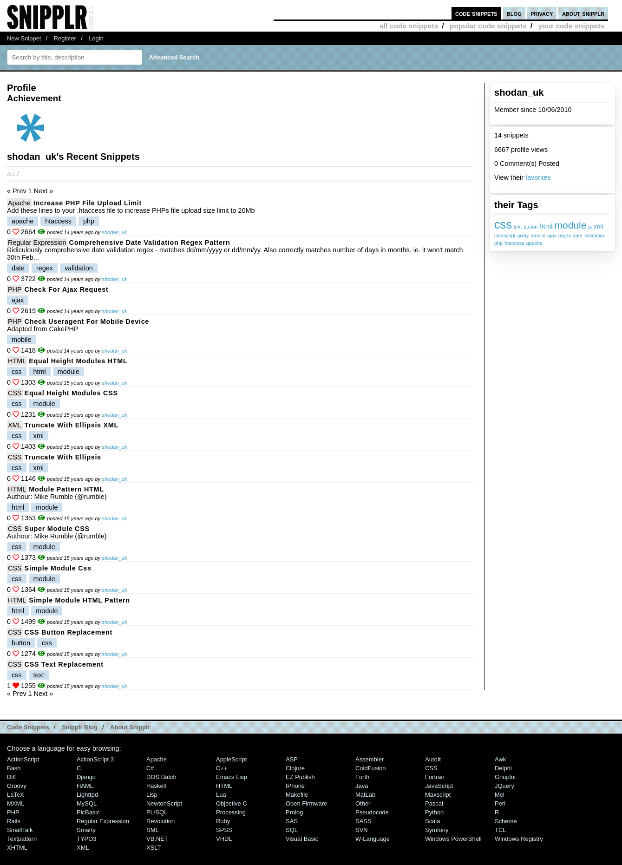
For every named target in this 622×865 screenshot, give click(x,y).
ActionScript (23, 759)
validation (595, 235)
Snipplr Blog (80, 727)
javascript (505, 235)
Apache (19, 203)
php (498, 243)
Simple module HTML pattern (79, 600)
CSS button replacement (68, 632)
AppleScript (231, 759)
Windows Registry (519, 838)
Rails (13, 821)
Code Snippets (28, 727)
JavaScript (439, 785)
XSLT (153, 847)
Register (65, 38)
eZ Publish (300, 776)
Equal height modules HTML (78, 361)
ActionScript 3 (95, 759)
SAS (292, 821)
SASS (363, 821)
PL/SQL (156, 812)
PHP (15, 289)
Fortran (435, 776)
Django (86, 776)
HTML (17, 361)
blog (514, 13)
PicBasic (88, 812)
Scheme (506, 821)
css (503, 224)
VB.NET (157, 838)
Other (362, 803)
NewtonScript (164, 803)
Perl (500, 803)
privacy (541, 13)
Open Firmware (306, 803)
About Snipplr (130, 727)
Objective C (231, 803)
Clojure (295, 768)
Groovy (16, 785)
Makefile (297, 794)
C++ (221, 768)
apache (534, 243)
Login (96, 38)
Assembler (369, 759)
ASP (292, 759)
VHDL (224, 838)
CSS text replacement (64, 664)
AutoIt (433, 759)
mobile (537, 235)
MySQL (87, 803)
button (530, 226)
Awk (500, 759)
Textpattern (22, 838)
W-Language (372, 838)
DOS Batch (161, 776)
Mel (499, 794)
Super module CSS (57, 528)
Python (434, 812)
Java (361, 785)
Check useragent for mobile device (87, 321)
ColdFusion (370, 768)
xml (598, 226)
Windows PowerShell (453, 838)
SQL (292, 829)
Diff (11, 776)
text (518, 226)
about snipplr (583, 13)
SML (152, 829)
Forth (362, 776)
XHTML (17, 847)
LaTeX (15, 794)
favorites (537, 177)
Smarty (86, 829)
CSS (15, 393)
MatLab (365, 794)
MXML (15, 803)
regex (564, 235)
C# (150, 768)
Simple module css (58, 568)
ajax (552, 235)
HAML (85, 785)
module (571, 225)
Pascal (434, 803)
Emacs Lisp (231, 776)
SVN (361, 829)
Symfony (436, 829)
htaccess (514, 243)
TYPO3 (86, 838)
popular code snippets (488, 26)
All (11, 173)
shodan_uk (114, 232)
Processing (231, 812)
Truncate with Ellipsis (63, 457)
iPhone (295, 785)
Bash (14, 768)
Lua (221, 794)
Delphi (503, 768)
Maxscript (438, 794)
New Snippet (24, 38)
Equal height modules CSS (71, 393)
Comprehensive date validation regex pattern (149, 242)
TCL (500, 829)
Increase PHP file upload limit (87, 203)
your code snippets (571, 26)
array (523, 235)
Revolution (160, 821)
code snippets (476, 13)
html (545, 226)
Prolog (294, 812)
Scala (432, 821)
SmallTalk (20, 829)
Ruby (223, 821)
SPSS (224, 829)
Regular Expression (37, 242)
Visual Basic (302, 838)
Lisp (151, 794)
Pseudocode (372, 812)
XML (15, 425)
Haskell (156, 785)
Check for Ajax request (67, 289)
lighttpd (87, 794)
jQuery (504, 785)
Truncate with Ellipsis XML (72, 425)
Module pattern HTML (66, 489)
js (590, 226)
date (578, 235)
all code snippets (409, 26)
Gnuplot (505, 776)
